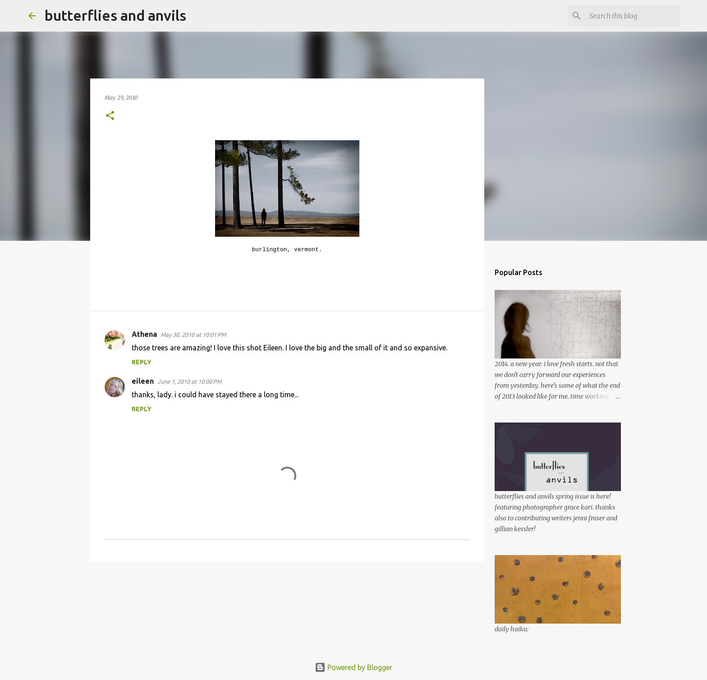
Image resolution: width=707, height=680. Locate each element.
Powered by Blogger (353, 667)
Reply (142, 362)
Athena (144, 334)
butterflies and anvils (115, 15)
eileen (143, 381)
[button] (110, 116)
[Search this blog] (633, 16)
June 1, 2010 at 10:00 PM (189, 381)
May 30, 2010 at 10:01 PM (193, 334)
